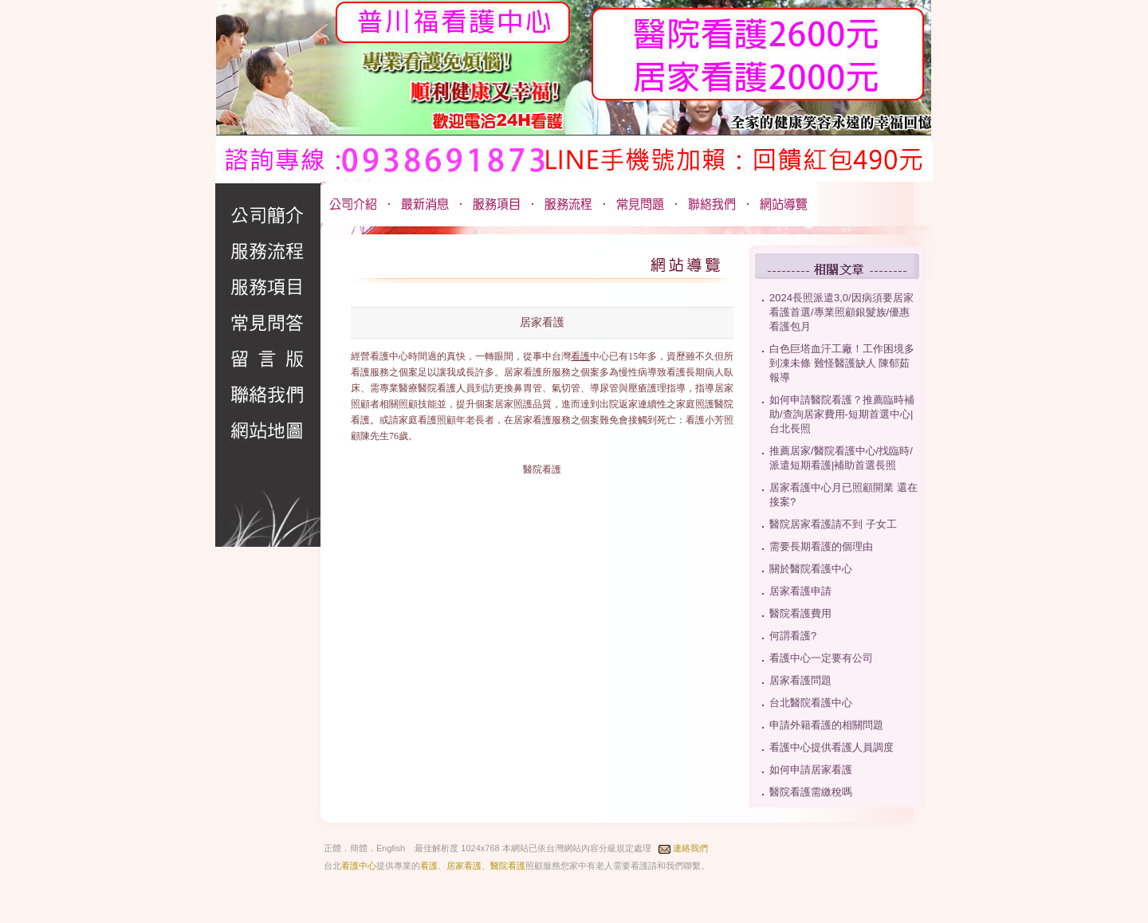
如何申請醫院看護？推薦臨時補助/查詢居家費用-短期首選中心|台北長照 (841, 414)
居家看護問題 (800, 680)
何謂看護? (792, 636)
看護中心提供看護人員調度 (831, 747)
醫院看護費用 (800, 613)
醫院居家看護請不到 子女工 (833, 524)
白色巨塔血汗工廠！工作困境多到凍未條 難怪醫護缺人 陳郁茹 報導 (841, 363)
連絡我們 (690, 848)
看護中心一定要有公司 (821, 658)
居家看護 (464, 865)
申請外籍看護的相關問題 (826, 725)
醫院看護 (507, 865)
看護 (580, 356)
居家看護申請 (800, 591)
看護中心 (358, 865)
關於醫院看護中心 (810, 569)
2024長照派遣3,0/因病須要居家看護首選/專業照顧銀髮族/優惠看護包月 (841, 312)
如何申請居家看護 (810, 770)
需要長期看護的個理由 (821, 546)
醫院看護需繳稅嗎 (810, 792)
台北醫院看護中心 (810, 703)
